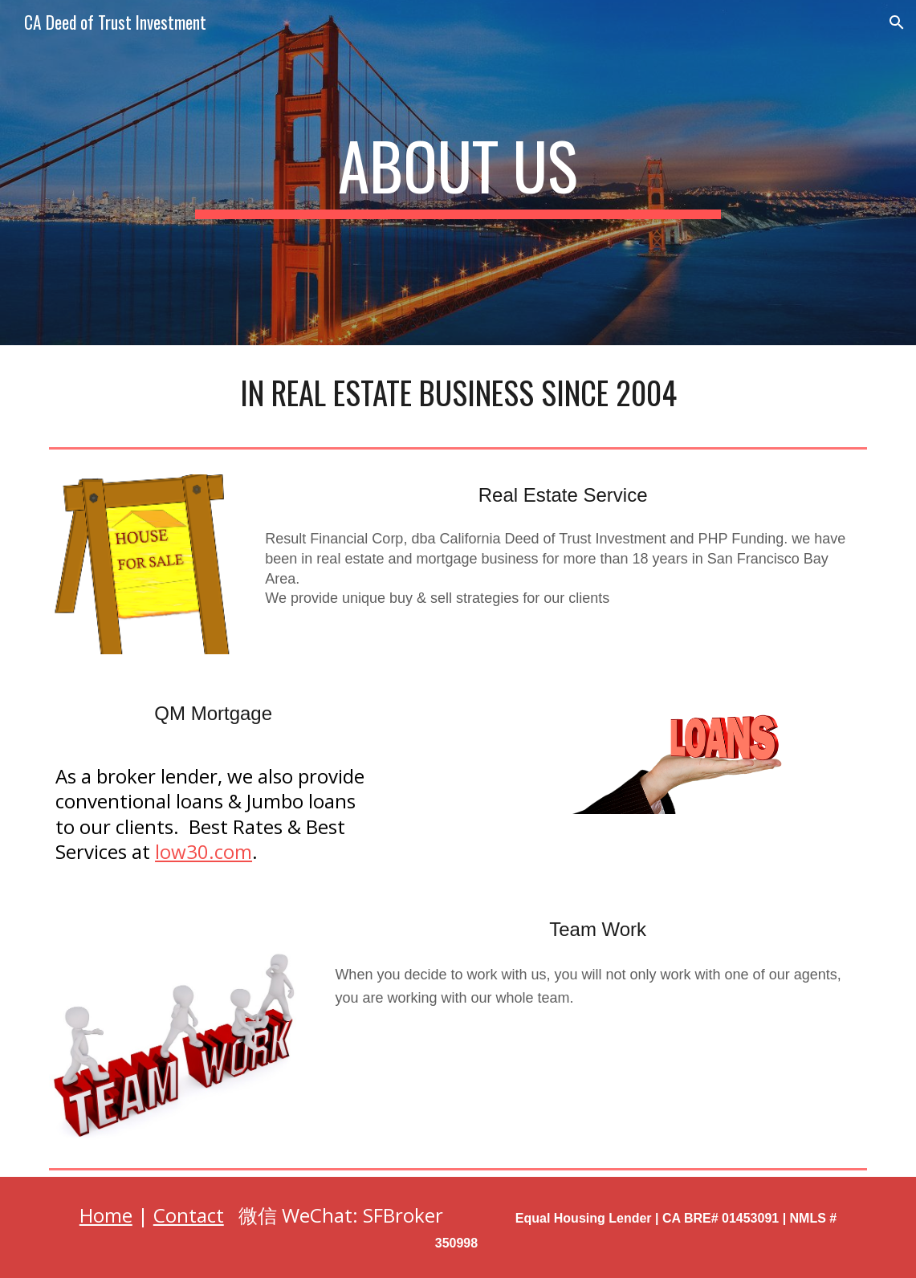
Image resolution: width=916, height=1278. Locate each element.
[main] (458, 173)
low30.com (203, 851)
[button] (896, 22)
